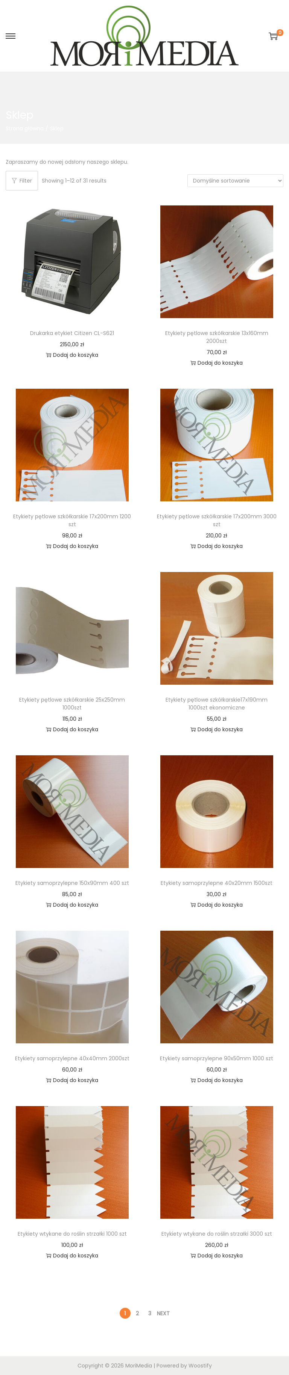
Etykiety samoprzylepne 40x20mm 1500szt (216, 883)
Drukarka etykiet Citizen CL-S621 (72, 333)
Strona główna (25, 128)
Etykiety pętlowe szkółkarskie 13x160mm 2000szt (216, 337)
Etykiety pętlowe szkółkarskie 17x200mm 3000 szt (217, 520)
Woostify (200, 1365)
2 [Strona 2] (137, 1313)
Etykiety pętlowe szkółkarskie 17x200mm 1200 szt (72, 520)
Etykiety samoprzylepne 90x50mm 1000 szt (216, 1058)
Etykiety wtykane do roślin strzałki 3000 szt (216, 1234)
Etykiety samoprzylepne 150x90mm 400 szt (72, 883)
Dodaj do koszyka (72, 355)
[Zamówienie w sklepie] (235, 181)
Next (163, 1313)
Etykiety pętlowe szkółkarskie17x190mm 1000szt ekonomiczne (217, 703)
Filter (22, 180)
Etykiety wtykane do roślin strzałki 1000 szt (72, 1234)
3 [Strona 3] (149, 1313)
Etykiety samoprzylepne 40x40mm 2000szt (72, 1058)
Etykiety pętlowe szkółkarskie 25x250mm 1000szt (72, 703)
